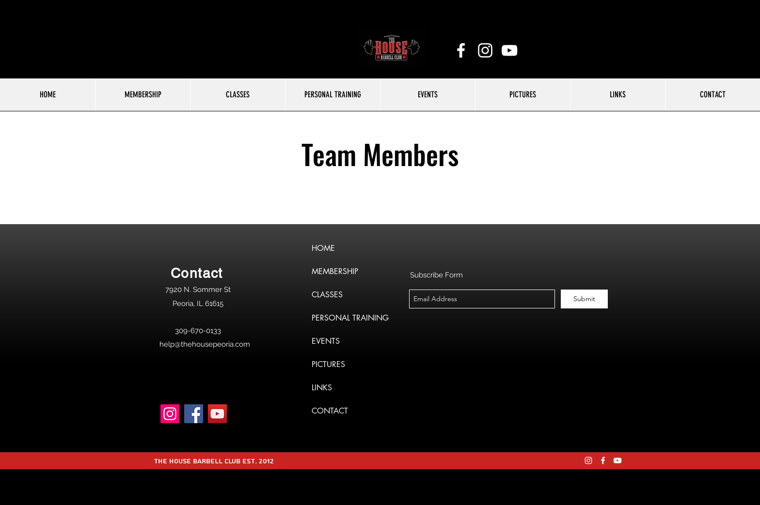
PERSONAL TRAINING (350, 318)
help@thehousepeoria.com (204, 344)
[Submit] (584, 299)
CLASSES (327, 295)
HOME (323, 248)
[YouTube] (509, 50)
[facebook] (461, 50)
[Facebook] (193, 413)
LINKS (322, 388)
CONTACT (330, 411)
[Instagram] (169, 413)
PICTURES (328, 364)
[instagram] (485, 50)
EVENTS (326, 341)
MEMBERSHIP (335, 271)
